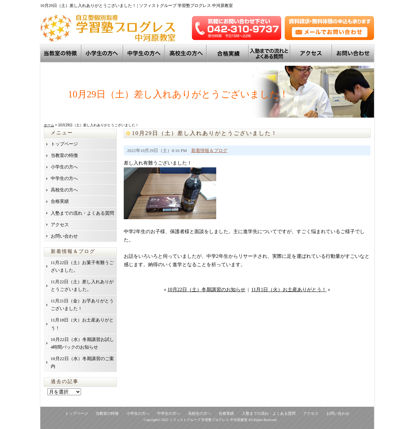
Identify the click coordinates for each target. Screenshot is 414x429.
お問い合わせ (353, 53)
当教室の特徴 (61, 53)
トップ (228, 53)
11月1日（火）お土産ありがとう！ (288, 289)
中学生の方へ (144, 53)
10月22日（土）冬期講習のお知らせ (206, 289)
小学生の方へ (103, 53)
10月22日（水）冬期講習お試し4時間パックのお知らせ (82, 343)
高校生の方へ (186, 53)
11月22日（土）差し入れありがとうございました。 (82, 285)
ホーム (49, 125)
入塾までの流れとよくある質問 (270, 53)
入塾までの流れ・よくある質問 (82, 213)
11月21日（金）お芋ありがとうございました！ (82, 304)
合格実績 (60, 201)
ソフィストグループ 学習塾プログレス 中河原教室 (208, 420)
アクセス (312, 53)
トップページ (64, 143)
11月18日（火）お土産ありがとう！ (82, 323)
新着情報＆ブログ (209, 150)
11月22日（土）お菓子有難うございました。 (82, 266)
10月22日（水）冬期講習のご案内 (82, 362)
